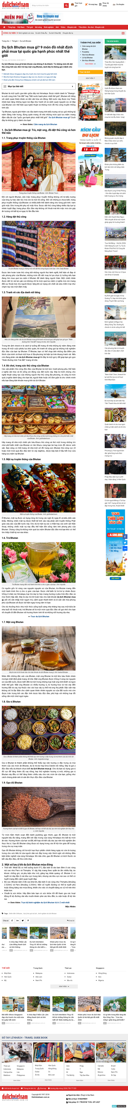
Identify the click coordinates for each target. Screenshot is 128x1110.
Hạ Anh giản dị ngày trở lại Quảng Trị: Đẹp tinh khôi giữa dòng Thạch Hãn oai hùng (115, 298)
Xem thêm (16, 1080)
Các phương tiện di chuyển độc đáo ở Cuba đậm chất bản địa (114, 350)
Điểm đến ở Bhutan (15, 913)
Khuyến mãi (71, 27)
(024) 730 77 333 (69, 1088)
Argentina (101, 1075)
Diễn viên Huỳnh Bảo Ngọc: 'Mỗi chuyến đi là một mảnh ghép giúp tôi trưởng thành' (115, 219)
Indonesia (70, 973)
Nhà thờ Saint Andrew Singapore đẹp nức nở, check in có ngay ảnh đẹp (30, 77)
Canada (101, 1066)
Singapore (100, 968)
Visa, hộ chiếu (104, 4)
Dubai (69, 977)
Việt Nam (21, 27)
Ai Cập (113, 1075)
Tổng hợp (11, 27)
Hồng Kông (102, 973)
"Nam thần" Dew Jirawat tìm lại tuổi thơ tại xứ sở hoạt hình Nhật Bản (115, 377)
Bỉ (67, 1072)
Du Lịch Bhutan (25, 41)
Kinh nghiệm (49, 27)
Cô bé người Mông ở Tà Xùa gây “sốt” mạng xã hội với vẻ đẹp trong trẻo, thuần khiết (115, 503)
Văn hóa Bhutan (88, 55)
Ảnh (57, 27)
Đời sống (38, 27)
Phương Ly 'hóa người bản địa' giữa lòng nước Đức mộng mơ (114, 453)
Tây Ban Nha (84, 1075)
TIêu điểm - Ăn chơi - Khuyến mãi (91, 27)
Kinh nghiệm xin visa (26, 33)
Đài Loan (39, 977)
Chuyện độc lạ (68, 33)
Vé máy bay (91, 4)
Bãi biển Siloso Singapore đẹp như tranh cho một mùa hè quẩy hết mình (30, 74)
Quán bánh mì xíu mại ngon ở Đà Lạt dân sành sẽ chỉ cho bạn (115, 427)
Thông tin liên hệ (29, 1088)
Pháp (82, 1066)
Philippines (21, 1075)
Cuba (113, 1069)
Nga (81, 1072)
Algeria (101, 980)
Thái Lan (68, 968)
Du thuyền (118, 4)
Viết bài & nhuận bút (11, 1088)
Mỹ (5, 980)
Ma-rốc (69, 980)
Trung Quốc (38, 968)
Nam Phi (39, 980)
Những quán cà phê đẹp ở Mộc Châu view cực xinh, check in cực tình (114, 140)
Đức (99, 977)
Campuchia (8, 1072)
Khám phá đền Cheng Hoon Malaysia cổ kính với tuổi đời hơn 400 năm (30, 80)
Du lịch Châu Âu (41, 33)
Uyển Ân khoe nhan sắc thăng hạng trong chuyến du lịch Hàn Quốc (115, 91)
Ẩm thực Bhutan (88, 60)
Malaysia (39, 973)
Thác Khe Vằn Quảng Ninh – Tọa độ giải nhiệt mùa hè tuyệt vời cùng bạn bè (115, 64)
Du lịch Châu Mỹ (55, 33)
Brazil (113, 1066)
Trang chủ (5, 41)
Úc (49, 1072)
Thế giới (30, 27)
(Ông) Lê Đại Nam (88, 1095)
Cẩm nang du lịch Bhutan (89, 47)
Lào (18, 1072)
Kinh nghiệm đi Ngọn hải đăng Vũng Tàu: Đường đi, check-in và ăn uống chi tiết (115, 324)
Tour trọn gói (76, 4)
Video (63, 27)
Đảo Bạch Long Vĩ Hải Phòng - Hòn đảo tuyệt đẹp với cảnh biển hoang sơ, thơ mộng (115, 193)
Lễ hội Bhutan (87, 58)
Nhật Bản (7, 973)
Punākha (85, 52)
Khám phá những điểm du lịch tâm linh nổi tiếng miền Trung (114, 167)
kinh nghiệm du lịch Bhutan (47, 913)
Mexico (100, 1072)
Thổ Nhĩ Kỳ (70, 1075)
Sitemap (43, 1088)
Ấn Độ (37, 1075)
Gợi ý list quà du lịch (30, 913)
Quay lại (70, 920)
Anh (68, 1066)
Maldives (7, 1075)
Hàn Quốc (7, 977)
